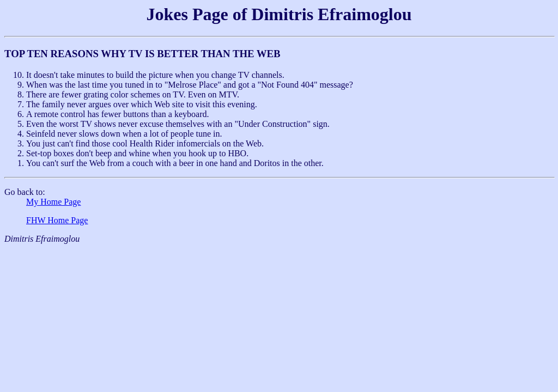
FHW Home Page (57, 220)
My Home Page (53, 201)
